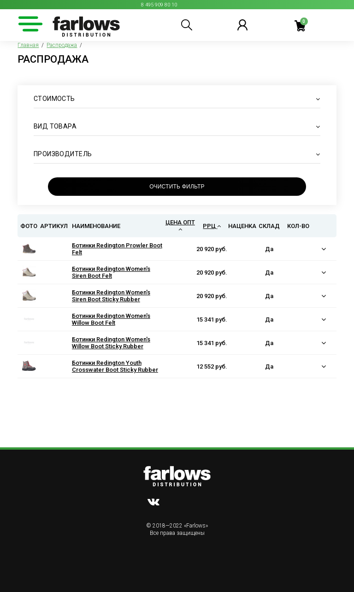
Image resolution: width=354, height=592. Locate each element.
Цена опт (180, 225)
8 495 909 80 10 (159, 5)
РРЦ (212, 226)
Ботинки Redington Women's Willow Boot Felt (111, 319)
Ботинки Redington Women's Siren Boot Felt (111, 272)
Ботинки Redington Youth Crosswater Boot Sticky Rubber (115, 366)
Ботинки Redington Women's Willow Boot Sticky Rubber (111, 343)
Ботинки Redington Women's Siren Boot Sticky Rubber (111, 296)
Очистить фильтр (177, 186)
